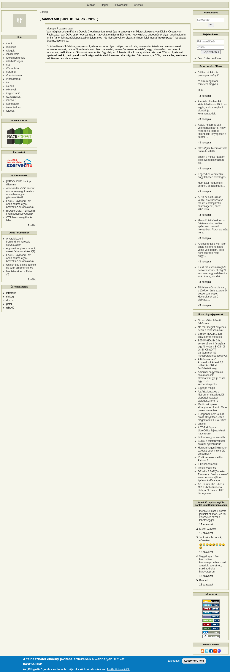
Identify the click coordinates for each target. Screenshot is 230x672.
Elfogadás (173, 660)
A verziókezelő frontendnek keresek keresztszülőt (18, 241)
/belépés (11, 46)
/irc (8, 82)
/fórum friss (12, 68)
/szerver (11, 100)
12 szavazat (206, 552)
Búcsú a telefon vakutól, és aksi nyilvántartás (211, 442)
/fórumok (11, 71)
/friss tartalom (14, 75)
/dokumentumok (15, 57)
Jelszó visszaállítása (209, 58)
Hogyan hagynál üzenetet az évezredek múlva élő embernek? (212, 450)
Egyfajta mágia (206, 387)
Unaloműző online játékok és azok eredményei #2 (21, 266)
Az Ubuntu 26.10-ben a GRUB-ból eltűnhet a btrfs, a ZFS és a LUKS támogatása (211, 489)
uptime (202, 423)
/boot (9, 43)
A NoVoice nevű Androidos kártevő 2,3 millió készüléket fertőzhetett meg (210, 364)
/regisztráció (13, 93)
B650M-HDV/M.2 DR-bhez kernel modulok (210, 335)
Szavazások (121, 4)
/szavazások (13, 96)
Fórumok (138, 4)
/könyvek (11, 89)
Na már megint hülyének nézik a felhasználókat (212, 329)
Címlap (91, 4)
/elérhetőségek (14, 61)
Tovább (32, 225)
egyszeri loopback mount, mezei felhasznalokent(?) (21, 250)
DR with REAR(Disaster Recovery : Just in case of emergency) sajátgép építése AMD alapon (212, 476)
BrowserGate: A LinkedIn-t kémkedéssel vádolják (21, 212)
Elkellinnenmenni (207, 464)
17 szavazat (206, 524)
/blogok (10, 50)
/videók (10, 110)
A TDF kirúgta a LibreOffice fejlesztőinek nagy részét (211, 430)
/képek (10, 86)
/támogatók (12, 103)
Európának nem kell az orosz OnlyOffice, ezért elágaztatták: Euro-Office (212, 417)
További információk (118, 669)
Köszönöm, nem (194, 660)
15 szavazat (206, 533)
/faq (8, 64)
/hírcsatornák (13, 78)
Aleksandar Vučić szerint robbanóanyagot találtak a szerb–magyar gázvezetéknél (20, 193)
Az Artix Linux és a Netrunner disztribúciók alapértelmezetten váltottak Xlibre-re (211, 396)
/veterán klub (13, 107)
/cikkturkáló (12, 54)
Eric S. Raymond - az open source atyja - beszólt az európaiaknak (20, 204)
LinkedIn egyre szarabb (211, 437)
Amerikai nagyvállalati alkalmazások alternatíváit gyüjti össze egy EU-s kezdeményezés (211, 378)
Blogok (104, 4)
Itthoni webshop (207, 467)
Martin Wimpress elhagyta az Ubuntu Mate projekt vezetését (212, 407)
